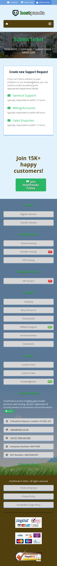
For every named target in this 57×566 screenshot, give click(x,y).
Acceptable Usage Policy (28, 504)
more (9, 411)
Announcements (28, 335)
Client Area (43, 2)
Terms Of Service (28, 487)
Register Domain (28, 214)
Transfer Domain (28, 222)
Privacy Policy (28, 496)
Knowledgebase (28, 381)
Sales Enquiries (20, 120)
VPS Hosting (28, 260)
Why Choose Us (28, 310)
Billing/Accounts (21, 108)
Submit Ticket (28, 52)
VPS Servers (28, 280)
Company (28, 301)
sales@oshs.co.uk (17, 429)
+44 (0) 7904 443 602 (18, 438)
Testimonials (28, 318)
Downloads (28, 343)
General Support (21, 95)
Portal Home (10, 48)
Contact (12, 2)
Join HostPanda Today (31, 185)
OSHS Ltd (31, 401)
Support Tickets (43, 48)
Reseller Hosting (28, 251)
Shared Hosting (28, 243)
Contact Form (28, 364)
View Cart (27, 2)
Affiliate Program (28, 327)
